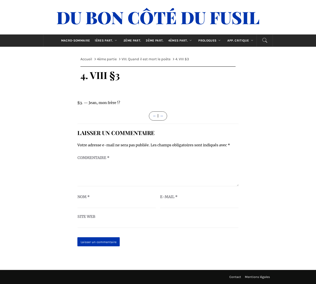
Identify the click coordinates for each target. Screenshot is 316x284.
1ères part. (107, 40)
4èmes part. (181, 40)
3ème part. (154, 40)
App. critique (241, 40)
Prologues (210, 40)
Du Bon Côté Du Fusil (158, 17)
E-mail (169, 197)
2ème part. (132, 40)
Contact (235, 277)
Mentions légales (257, 277)
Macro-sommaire (75, 40)
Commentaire (93, 157)
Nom (83, 197)
